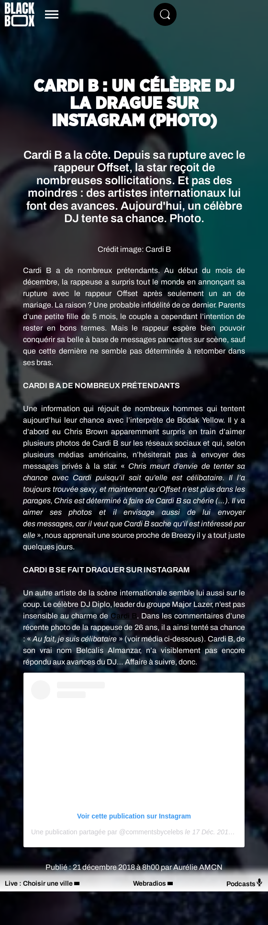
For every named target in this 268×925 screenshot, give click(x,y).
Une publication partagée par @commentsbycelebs (107, 832)
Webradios (149, 883)
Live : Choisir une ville (39, 883)
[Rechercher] (165, 14)
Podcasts (244, 883)
